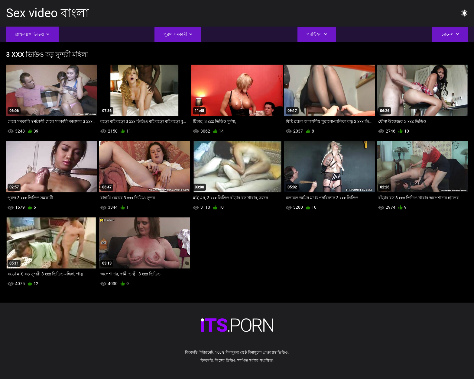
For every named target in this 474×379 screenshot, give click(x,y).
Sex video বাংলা (47, 13)
